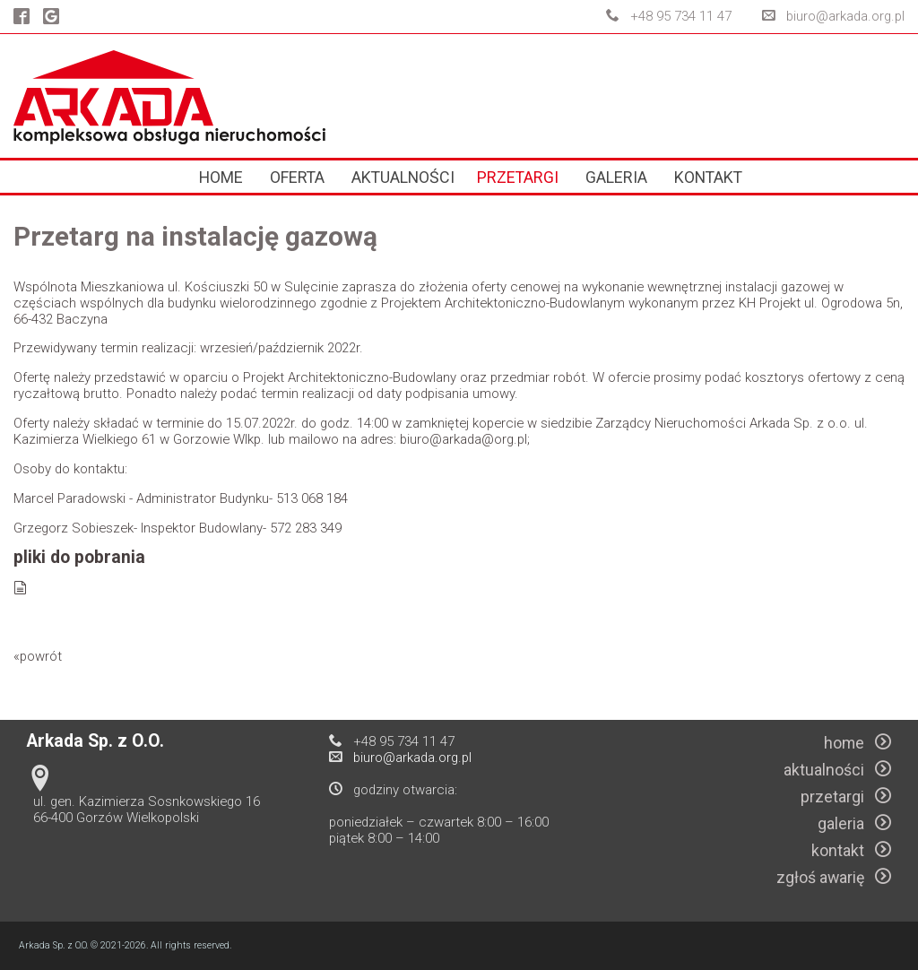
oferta (297, 177)
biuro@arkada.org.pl (845, 16)
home (221, 177)
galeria (616, 177)
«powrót (37, 656)
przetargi (518, 177)
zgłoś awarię (833, 877)
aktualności (403, 177)
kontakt (708, 177)
